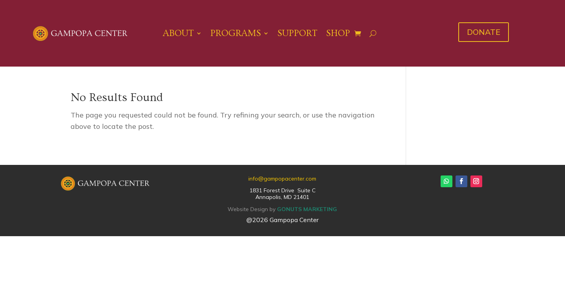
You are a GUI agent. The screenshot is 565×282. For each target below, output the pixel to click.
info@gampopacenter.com (282, 178)
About (178, 33)
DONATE (483, 32)
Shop (338, 33)
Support (297, 33)
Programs (235, 33)
